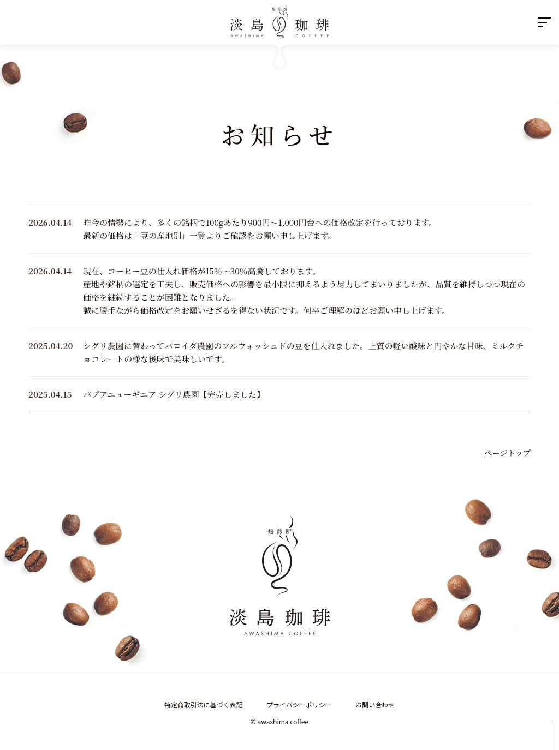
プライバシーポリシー (299, 704)
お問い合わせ (375, 704)
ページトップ (507, 452)
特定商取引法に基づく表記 (203, 704)
